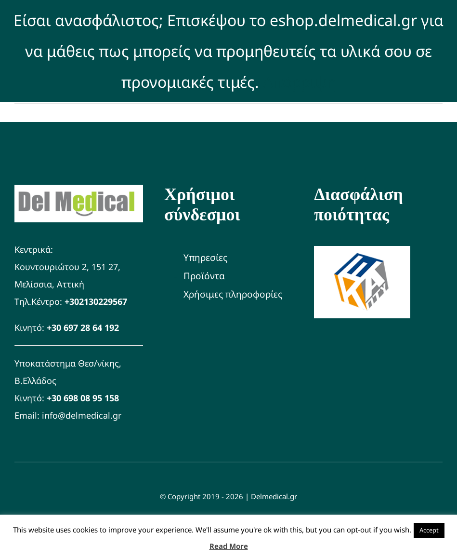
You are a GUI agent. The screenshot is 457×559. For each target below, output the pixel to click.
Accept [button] (429, 530)
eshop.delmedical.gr (343, 20)
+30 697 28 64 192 (83, 327)
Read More (228, 546)
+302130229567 (96, 301)
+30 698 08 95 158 (83, 398)
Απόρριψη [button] (299, 81)
